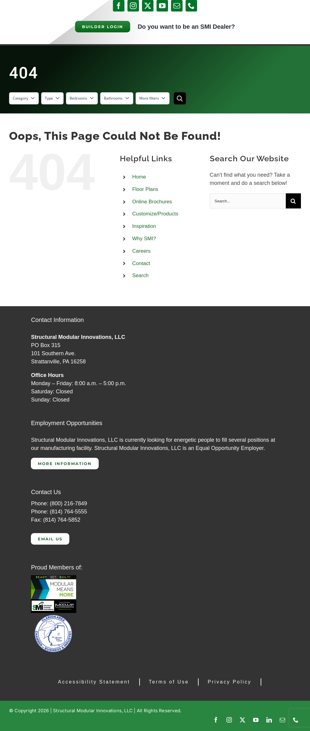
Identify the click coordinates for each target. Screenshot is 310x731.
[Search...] (248, 200)
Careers (141, 251)
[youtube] (162, 5)
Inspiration (144, 226)
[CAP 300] (53, 578)
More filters (152, 98)
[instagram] (133, 5)
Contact (141, 263)
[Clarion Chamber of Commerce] (53, 616)
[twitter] (147, 5)
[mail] (177, 5)
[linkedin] (269, 720)
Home (139, 177)
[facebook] (118, 5)
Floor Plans (145, 189)
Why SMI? (144, 238)
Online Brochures (152, 202)
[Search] (293, 200)
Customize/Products (155, 214)
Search (140, 275)
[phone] (191, 5)
